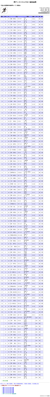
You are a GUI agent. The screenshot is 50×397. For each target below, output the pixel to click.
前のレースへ (3, 383)
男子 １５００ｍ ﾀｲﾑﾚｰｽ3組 (8, 390)
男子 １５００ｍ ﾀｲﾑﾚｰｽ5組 (8, 392)
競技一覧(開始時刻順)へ (19, 383)
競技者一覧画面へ (28, 383)
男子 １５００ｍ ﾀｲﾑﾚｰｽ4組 (8, 391)
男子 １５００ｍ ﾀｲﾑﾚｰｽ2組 (8, 388)
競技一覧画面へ (10, 383)
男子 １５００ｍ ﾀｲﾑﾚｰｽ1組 (8, 387)
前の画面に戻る (35, 383)
